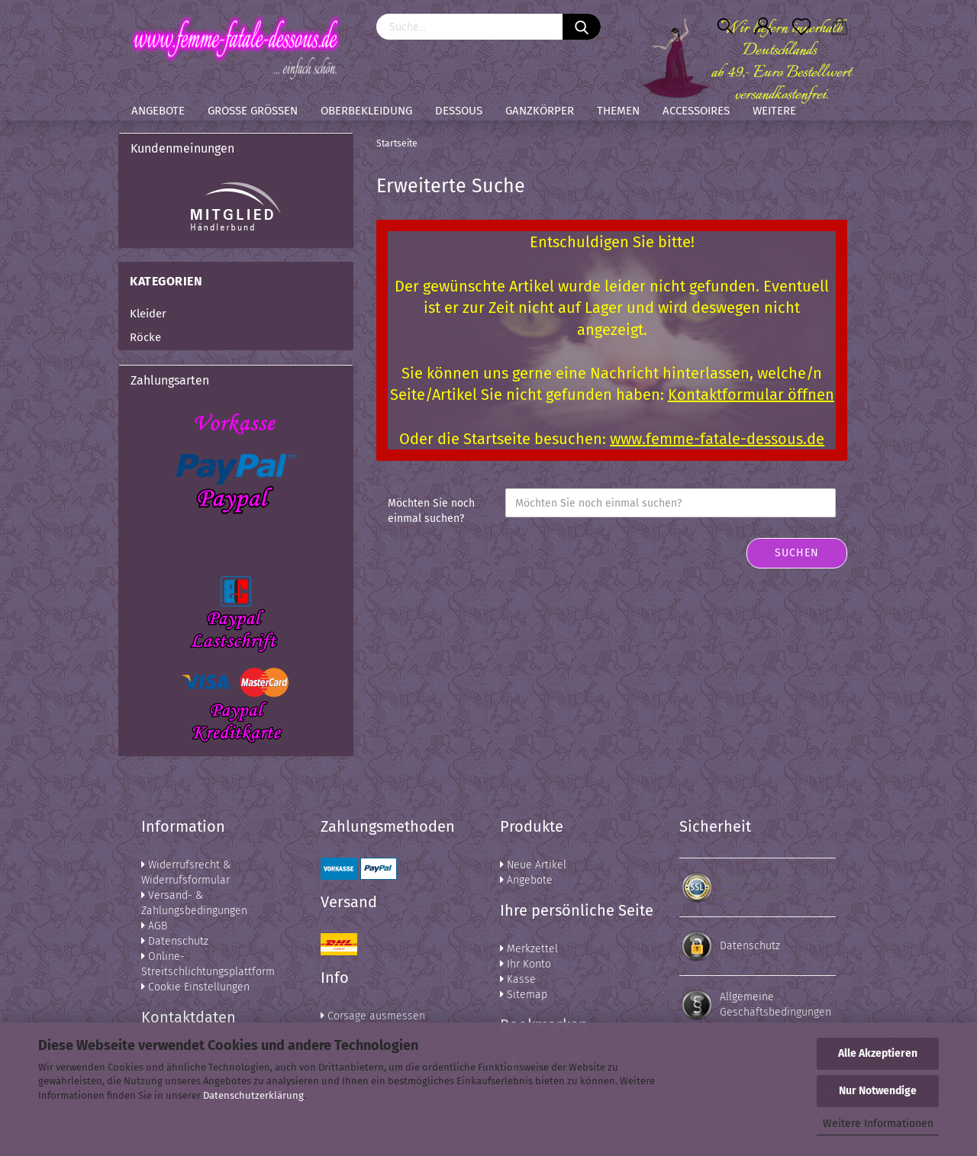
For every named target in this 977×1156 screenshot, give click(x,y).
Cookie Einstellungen (195, 987)
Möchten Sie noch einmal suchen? (431, 511)
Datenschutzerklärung (253, 1095)
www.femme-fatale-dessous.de (717, 439)
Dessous (458, 111)
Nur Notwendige (878, 1090)
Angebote (158, 111)
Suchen (797, 552)
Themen (618, 111)
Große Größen (253, 111)
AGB (154, 925)
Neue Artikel (533, 864)
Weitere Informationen (878, 1123)
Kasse (518, 979)
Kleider (148, 313)
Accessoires (696, 111)
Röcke (145, 337)
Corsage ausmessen (373, 1015)
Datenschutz (174, 941)
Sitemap (523, 994)
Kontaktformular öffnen (751, 394)
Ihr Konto (525, 964)
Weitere (774, 111)
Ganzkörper (539, 111)
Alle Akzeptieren (877, 1053)
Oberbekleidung (366, 111)
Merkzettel (529, 948)
